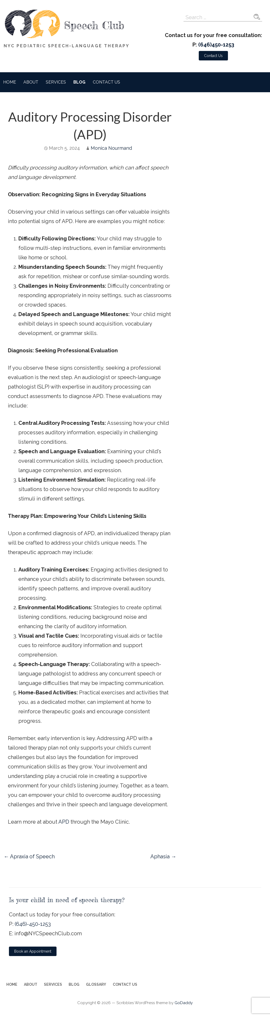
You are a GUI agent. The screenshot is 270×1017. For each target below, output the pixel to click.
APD (63, 822)
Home (9, 82)
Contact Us (106, 82)
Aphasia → (163, 856)
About (30, 82)
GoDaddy (184, 1002)
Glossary (96, 984)
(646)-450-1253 (33, 924)
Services (56, 82)
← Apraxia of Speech (29, 856)
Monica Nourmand (111, 148)
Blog (79, 82)
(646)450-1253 (216, 45)
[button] (213, 55)
